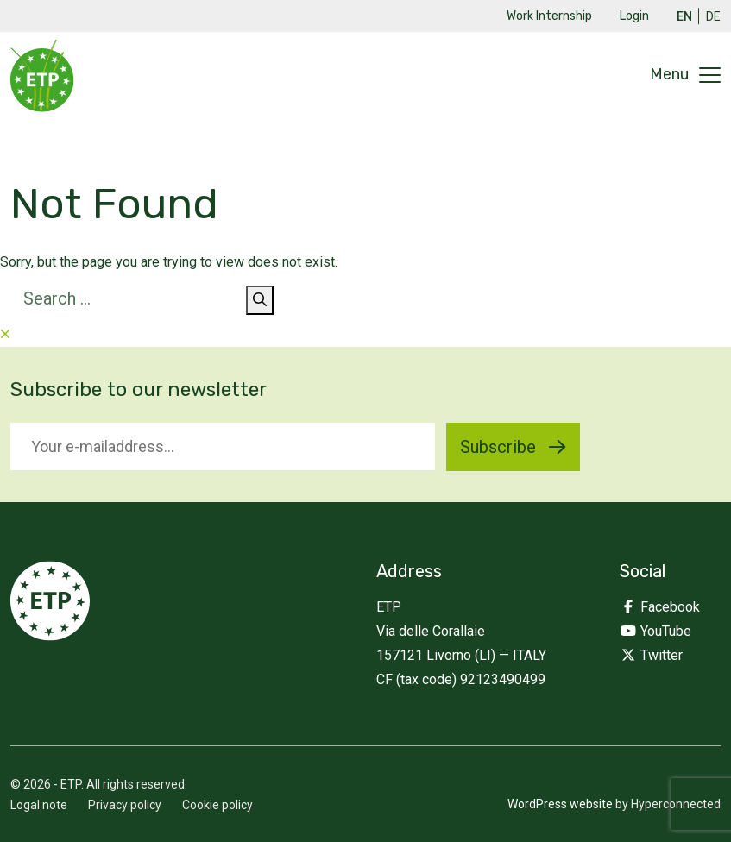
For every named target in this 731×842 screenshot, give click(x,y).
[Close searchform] (5, 334)
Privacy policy (124, 805)
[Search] (260, 300)
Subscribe (512, 447)
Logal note (38, 805)
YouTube (655, 631)
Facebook (660, 607)
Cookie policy (217, 805)
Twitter (651, 655)
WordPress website (560, 804)
